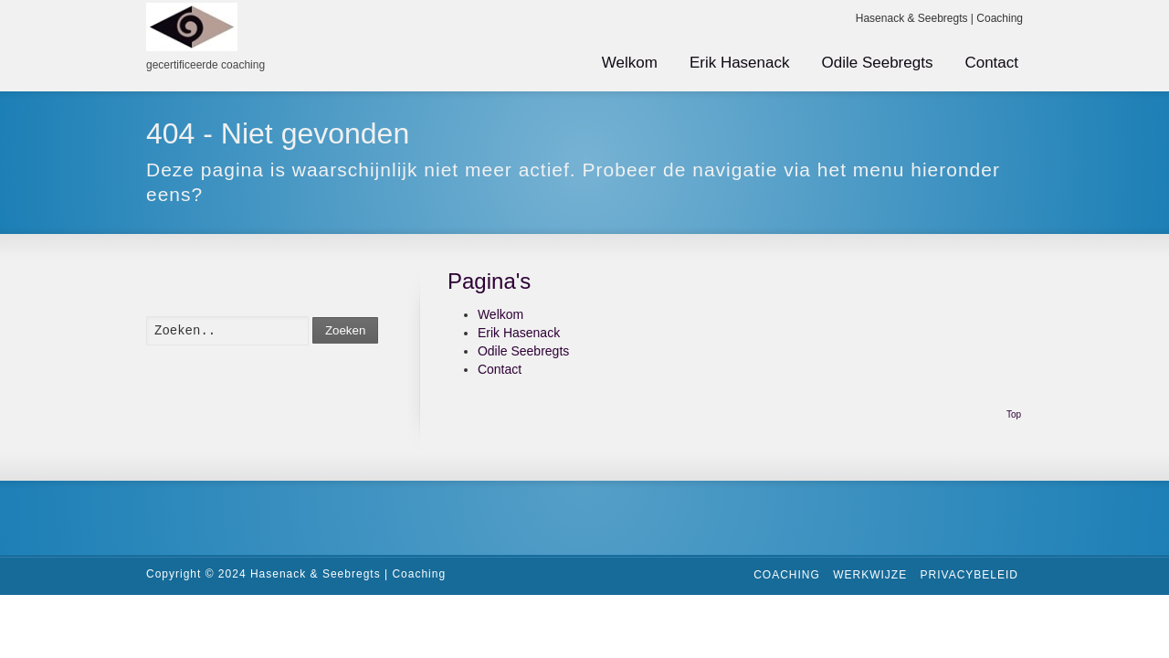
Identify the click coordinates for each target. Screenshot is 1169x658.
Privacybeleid (969, 574)
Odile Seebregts (877, 62)
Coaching (786, 574)
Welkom (630, 62)
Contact (991, 62)
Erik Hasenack (740, 62)
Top (1013, 414)
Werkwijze (870, 574)
